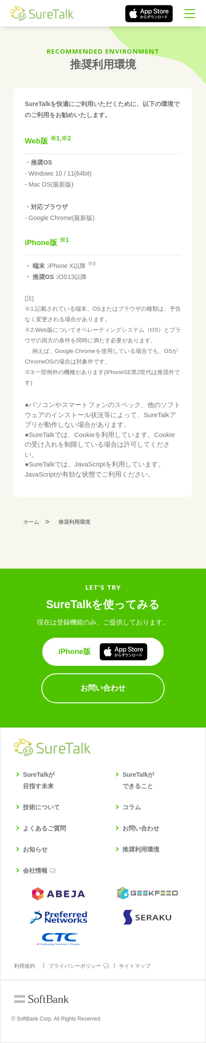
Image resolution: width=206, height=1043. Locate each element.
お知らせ (35, 849)
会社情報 (35, 870)
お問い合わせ (140, 828)
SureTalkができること (138, 780)
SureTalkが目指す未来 (39, 780)
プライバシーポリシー (74, 966)
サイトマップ (135, 966)
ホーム (31, 522)
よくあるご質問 (44, 828)
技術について (41, 807)
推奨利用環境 (140, 849)
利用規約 (24, 966)
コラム (131, 807)
